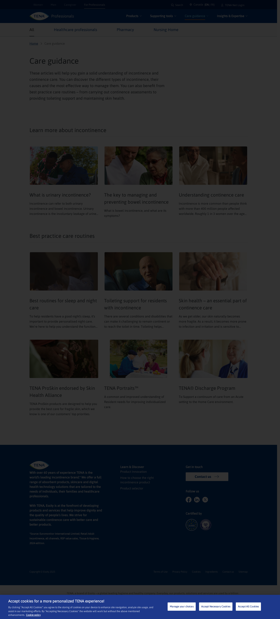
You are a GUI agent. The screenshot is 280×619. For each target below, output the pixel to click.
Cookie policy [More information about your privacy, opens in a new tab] (33, 614)
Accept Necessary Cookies (215, 606)
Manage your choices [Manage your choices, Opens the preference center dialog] (181, 606)
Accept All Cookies (248, 606)
